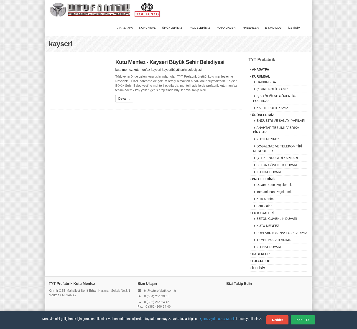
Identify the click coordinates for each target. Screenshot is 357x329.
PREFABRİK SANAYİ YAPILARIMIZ (282, 233)
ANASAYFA (125, 27)
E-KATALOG (273, 27)
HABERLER (251, 27)
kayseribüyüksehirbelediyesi (181, 70)
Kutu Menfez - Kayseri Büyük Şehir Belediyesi (169, 62)
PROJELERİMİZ (199, 27)
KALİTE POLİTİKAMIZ (272, 108)
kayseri (156, 70)
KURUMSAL (147, 27)
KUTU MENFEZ (268, 139)
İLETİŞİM (294, 27)
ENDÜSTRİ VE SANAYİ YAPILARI (281, 120)
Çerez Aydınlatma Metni (217, 319)
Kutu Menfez (266, 199)
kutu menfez (124, 70)
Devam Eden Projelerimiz (275, 185)
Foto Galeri (264, 206)
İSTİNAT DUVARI (269, 172)
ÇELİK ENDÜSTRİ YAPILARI (277, 158)
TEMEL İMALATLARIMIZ (274, 240)
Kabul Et (302, 320)
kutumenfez (142, 70)
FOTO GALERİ (226, 27)
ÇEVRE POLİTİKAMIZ (272, 89)
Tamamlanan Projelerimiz (274, 192)
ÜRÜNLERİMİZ (172, 27)
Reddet (277, 320)
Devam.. (124, 99)
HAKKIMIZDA (266, 82)
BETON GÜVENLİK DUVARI (277, 165)
